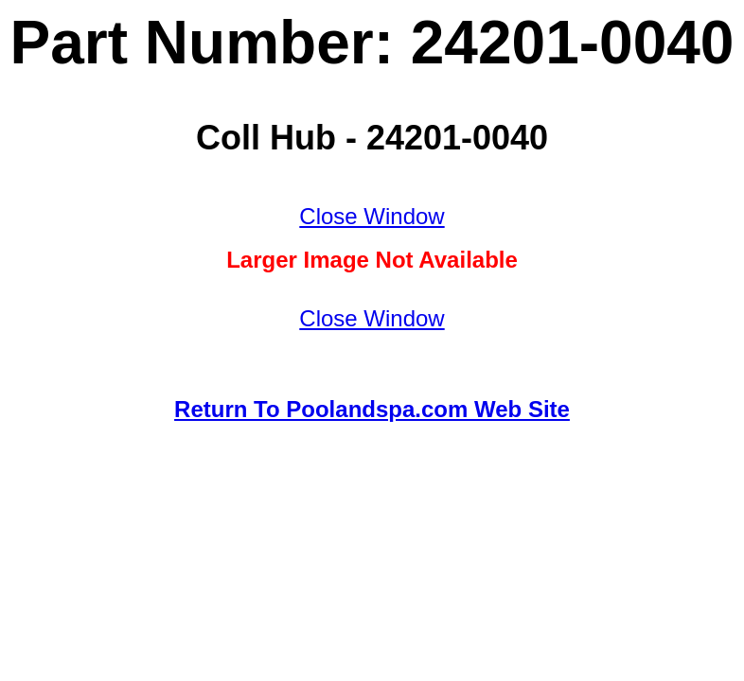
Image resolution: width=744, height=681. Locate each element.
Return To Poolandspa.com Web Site (372, 409)
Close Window (371, 216)
